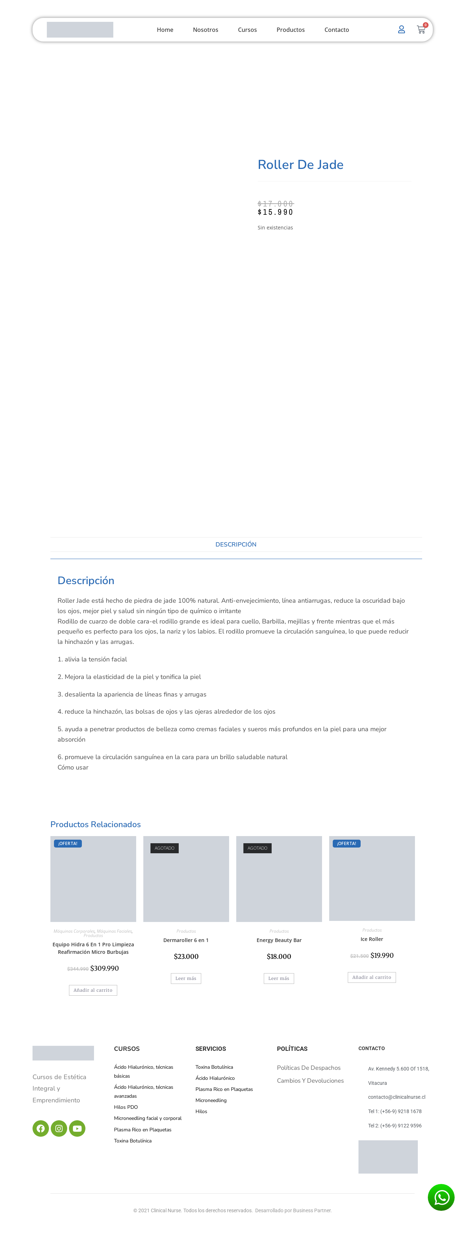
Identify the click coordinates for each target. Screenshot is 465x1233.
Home (165, 30)
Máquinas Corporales (74, 931)
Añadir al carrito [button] (93, 990)
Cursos (247, 30)
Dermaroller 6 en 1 (186, 940)
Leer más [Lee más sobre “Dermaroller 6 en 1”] (186, 978)
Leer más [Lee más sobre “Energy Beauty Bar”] (279, 978)
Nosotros (205, 30)
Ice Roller (372, 939)
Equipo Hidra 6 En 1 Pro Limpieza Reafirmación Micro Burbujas (93, 948)
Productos (291, 30)
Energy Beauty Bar (279, 940)
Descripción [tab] (236, 544)
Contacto (337, 30)
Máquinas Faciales (114, 931)
